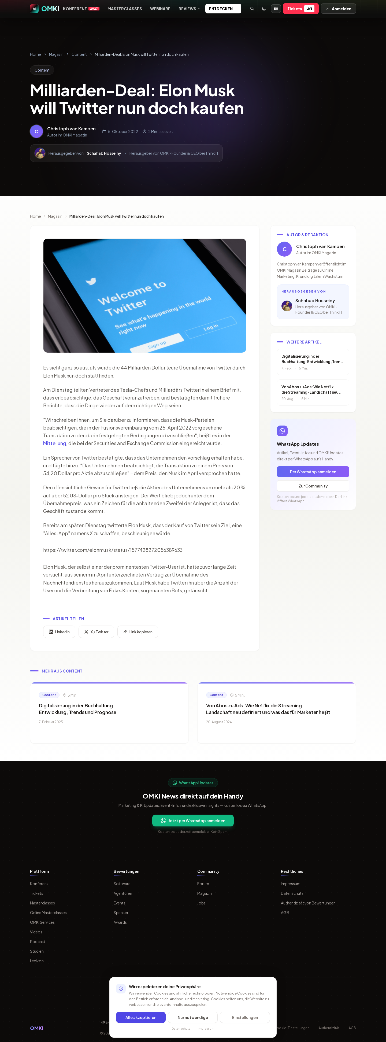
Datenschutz (292, 893)
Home (35, 54)
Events (119, 902)
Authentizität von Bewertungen (308, 902)
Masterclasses (124, 8)
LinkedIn (59, 632)
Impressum (290, 883)
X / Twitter (96, 632)
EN (276, 8)
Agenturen (123, 893)
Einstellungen (245, 1017)
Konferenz (81, 8)
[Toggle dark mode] (264, 8)
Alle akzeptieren (140, 1017)
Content (79, 54)
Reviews (190, 8)
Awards (120, 922)
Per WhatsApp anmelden (313, 472)
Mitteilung (54, 444)
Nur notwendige (193, 1017)
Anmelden (338, 8)
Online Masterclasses (48, 912)
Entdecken (223, 8)
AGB (285, 912)
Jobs (201, 902)
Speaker (121, 912)
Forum (203, 883)
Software (122, 883)
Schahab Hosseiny (104, 153)
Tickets (300, 8)
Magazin (56, 54)
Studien (37, 951)
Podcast (37, 941)
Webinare (160, 8)
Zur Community (313, 486)
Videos (36, 931)
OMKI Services (42, 922)
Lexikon (37, 960)
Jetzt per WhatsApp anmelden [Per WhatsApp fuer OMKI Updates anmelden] (193, 820)
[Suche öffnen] (252, 8)
